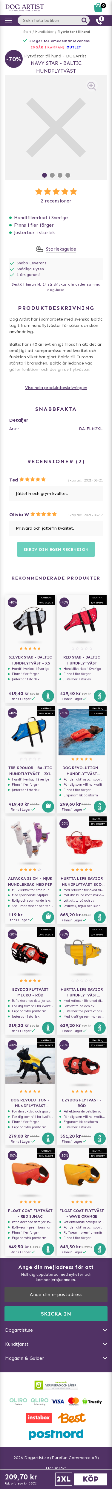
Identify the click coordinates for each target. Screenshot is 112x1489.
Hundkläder (44, 32)
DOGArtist (76, 56)
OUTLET (74, 47)
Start (27, 32)
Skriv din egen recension (56, 549)
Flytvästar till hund (74, 32)
